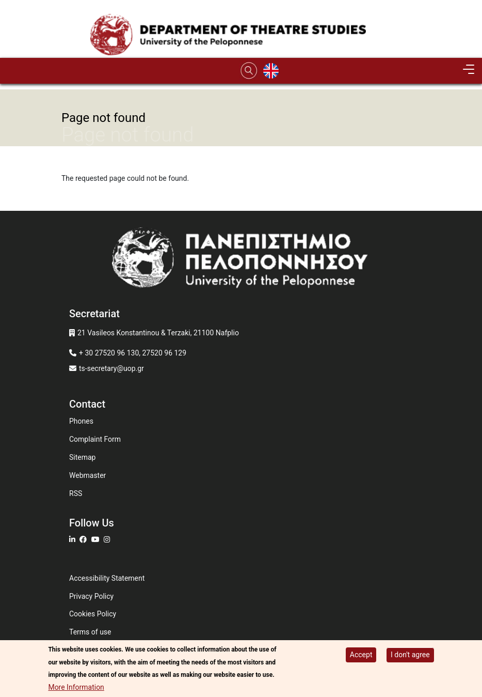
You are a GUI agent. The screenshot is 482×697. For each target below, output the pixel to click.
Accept (361, 656)
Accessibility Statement (106, 578)
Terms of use (90, 632)
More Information (76, 688)
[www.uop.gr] (241, 261)
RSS (75, 493)
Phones (81, 421)
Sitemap (82, 457)
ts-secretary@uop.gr (111, 368)
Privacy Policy (91, 596)
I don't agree (410, 656)
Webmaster (87, 475)
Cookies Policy (92, 614)
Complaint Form (95, 439)
